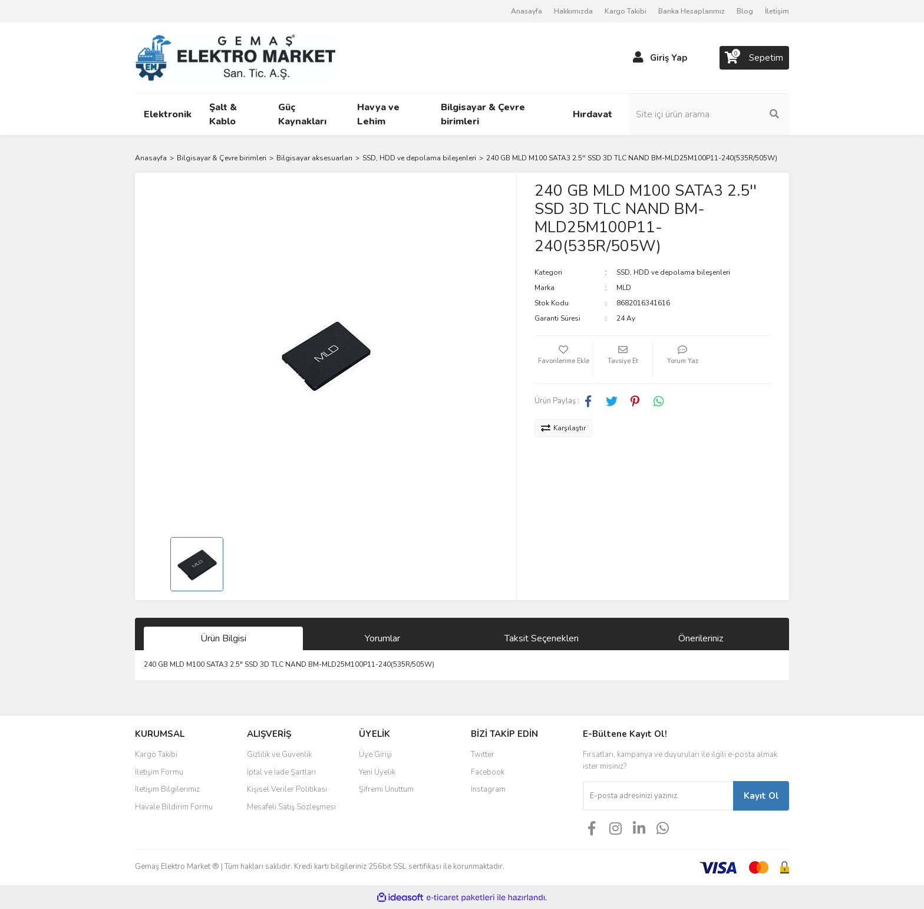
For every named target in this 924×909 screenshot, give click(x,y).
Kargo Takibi (625, 11)
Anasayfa (526, 11)
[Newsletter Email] (658, 796)
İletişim (777, 11)
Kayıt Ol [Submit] (761, 796)
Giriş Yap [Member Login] (668, 58)
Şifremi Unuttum (386, 789)
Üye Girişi (375, 754)
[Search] (709, 114)
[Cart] (754, 58)
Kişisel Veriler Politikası (287, 789)
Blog (745, 11)
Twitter (482, 754)
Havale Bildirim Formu (174, 807)
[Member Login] (638, 58)
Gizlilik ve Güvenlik (279, 754)
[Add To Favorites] (563, 359)
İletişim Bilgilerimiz (167, 789)
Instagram (488, 789)
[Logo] (235, 57)
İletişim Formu (159, 772)
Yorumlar (382, 638)
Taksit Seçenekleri (541, 638)
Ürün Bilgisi (223, 638)
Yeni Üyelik (377, 772)
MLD (623, 287)
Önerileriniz (700, 638)
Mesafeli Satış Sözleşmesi (291, 807)
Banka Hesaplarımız (691, 11)
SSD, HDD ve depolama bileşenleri (673, 272)
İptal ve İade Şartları (281, 772)
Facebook (487, 772)
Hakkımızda (573, 11)
